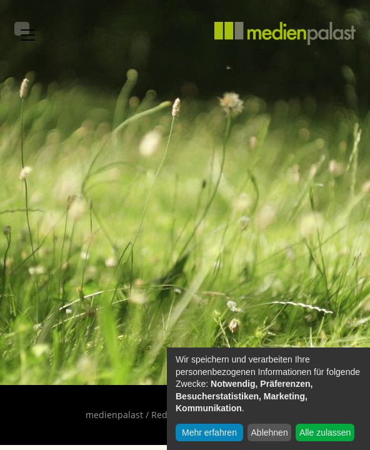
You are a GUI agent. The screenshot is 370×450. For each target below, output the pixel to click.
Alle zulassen (325, 433)
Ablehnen (269, 433)
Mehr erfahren (209, 433)
